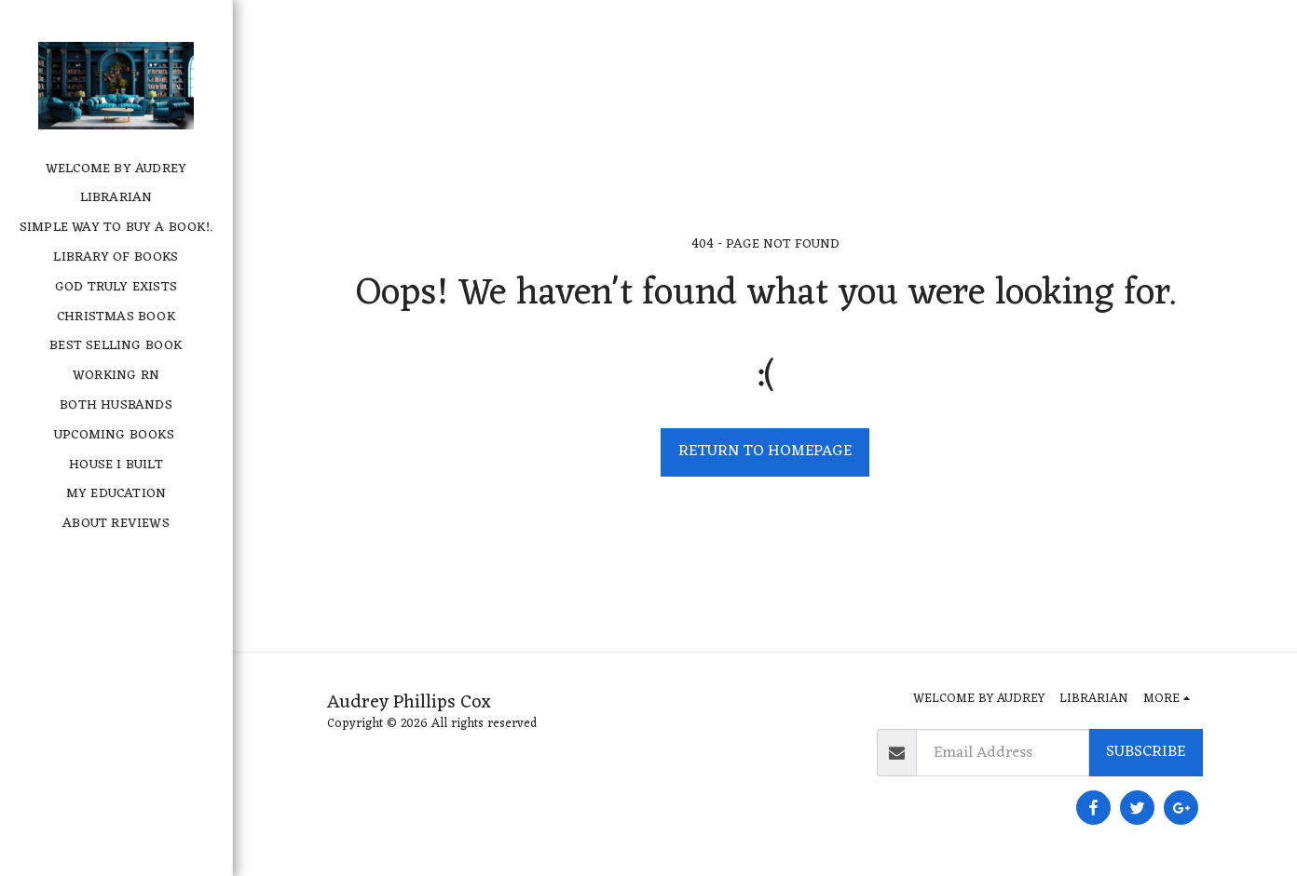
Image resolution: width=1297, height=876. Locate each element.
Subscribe (1145, 751)
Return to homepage (765, 451)
